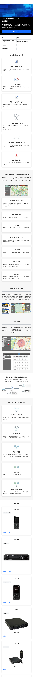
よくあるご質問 (20, 45)
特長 (3, 37)
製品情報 (4, 45)
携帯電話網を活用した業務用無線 (8, 41)
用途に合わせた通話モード (23, 41)
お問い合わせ (16, 31)
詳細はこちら (6, 532)
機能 (18, 37)
